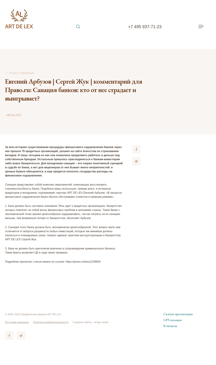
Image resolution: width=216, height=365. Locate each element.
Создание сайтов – (87, 322)
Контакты (170, 326)
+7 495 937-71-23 (144, 26)
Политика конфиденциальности (53, 322)
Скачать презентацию (178, 314)
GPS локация (172, 320)
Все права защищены (18, 322)
